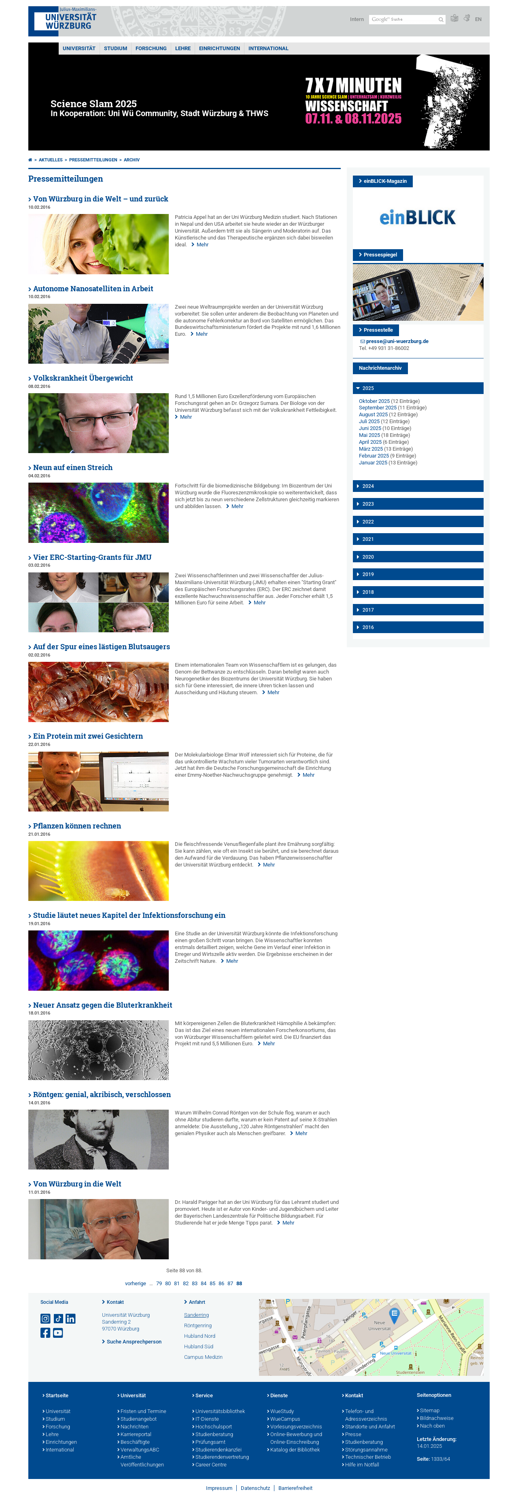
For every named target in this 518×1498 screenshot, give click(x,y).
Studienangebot (137, 1419)
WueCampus (283, 1419)
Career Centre (209, 1465)
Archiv (132, 160)
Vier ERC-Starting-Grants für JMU (92, 557)
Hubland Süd (198, 1346)
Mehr (202, 245)
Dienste (277, 1396)
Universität (79, 48)
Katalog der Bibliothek (293, 1450)
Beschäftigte (133, 1442)
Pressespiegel (380, 255)
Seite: (423, 1459)
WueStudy (280, 1411)
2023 (368, 504)
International (268, 48)
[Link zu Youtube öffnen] (58, 1333)
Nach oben (431, 1426)
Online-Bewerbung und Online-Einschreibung (294, 1438)
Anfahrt (197, 1302)
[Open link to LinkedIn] (71, 1319)
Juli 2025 (369, 421)
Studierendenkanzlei (217, 1450)
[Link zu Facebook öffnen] (46, 1333)
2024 (368, 486)
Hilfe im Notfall (360, 1465)
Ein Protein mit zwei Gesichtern (88, 736)
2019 (368, 574)
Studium (115, 48)
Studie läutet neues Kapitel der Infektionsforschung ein (129, 915)
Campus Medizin (203, 1357)
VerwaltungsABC (138, 1450)
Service (202, 1396)
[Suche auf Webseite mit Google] (407, 19)
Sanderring (196, 1315)
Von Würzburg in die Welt (77, 1184)
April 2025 (370, 442)
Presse (351, 1435)
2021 (368, 539)
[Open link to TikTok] (58, 1319)
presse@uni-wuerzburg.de (397, 341)
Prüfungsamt (208, 1442)
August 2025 (373, 414)
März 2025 (371, 449)
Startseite (55, 1396)
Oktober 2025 (374, 401)
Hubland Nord (199, 1336)
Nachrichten (133, 1427)
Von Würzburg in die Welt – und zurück (100, 198)
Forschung (151, 48)
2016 (368, 627)
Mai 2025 (369, 435)
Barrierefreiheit (295, 1488)
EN (478, 19)
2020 (368, 557)
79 (159, 1283)
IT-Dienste (205, 1419)
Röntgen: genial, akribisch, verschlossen (102, 1094)
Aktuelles (51, 160)
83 (194, 1283)
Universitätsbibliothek (218, 1411)
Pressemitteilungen (93, 160)
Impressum (219, 1488)
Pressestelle (378, 330)
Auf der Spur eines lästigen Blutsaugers (101, 646)
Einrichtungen (219, 48)
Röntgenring (198, 1325)
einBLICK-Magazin (385, 181)
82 (186, 1283)
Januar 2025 (373, 463)
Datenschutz (255, 1488)
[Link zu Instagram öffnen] (46, 1319)
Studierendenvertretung (220, 1457)
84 (203, 1283)
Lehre (183, 48)
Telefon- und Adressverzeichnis (364, 1415)
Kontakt (115, 1302)
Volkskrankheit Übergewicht (83, 378)
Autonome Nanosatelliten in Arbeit (93, 288)
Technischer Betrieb (366, 1457)
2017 (368, 610)
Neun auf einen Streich (73, 467)
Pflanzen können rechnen (77, 826)
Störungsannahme (365, 1450)
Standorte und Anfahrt (368, 1427)
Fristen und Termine (141, 1411)
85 (212, 1283)
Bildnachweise (435, 1418)
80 (168, 1283)
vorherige (135, 1283)
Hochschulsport (212, 1427)
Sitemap (428, 1411)
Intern (357, 19)
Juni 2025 (370, 428)
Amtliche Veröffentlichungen (140, 1461)
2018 (368, 592)
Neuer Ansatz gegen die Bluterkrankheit (102, 1005)
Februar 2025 (374, 456)
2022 (368, 522)
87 (230, 1283)
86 (221, 1283)
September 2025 (378, 408)
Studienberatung (212, 1435)
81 (177, 1283)
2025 (368, 388)
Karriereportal (134, 1435)
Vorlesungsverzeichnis (294, 1427)
